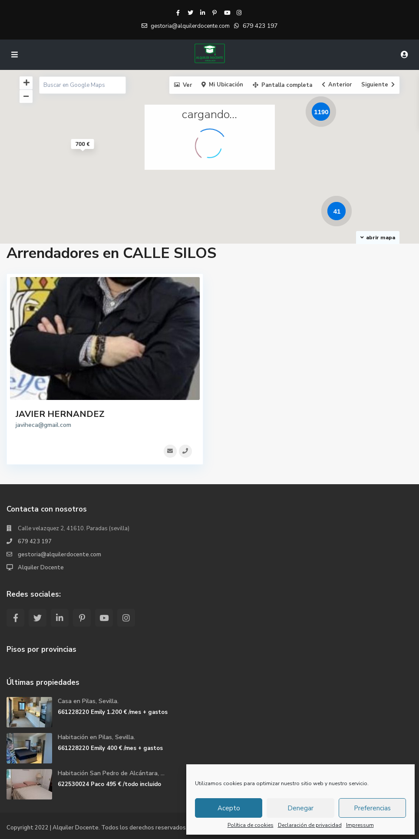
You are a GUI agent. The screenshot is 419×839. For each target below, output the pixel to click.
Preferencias (372, 808)
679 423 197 (260, 26)
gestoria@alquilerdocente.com (59, 554)
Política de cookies (251, 825)
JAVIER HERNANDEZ (60, 414)
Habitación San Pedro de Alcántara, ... (111, 773)
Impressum (360, 825)
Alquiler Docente (41, 567)
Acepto (229, 808)
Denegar (300, 808)
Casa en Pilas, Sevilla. (88, 701)
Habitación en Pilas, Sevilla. (96, 737)
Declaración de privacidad (310, 825)
